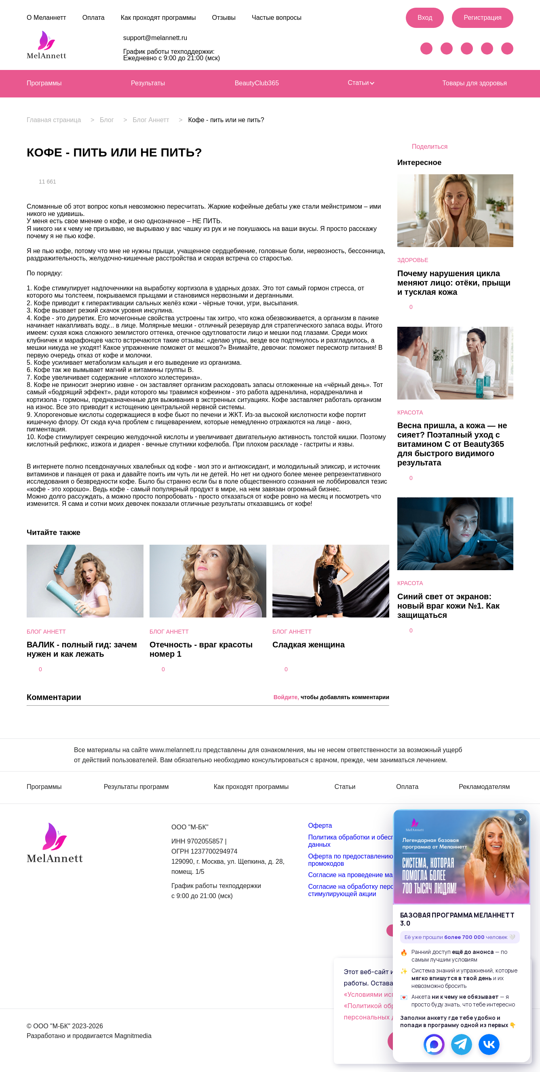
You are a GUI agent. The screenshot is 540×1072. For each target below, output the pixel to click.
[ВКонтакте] (489, 1044)
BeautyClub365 (257, 83)
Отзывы (224, 17)
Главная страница (54, 120)
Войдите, (286, 697)
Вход (425, 17)
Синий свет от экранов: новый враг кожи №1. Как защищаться (448, 606)
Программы (44, 83)
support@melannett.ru (155, 38)
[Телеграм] (461, 1044)
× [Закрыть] (520, 819)
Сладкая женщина (308, 644)
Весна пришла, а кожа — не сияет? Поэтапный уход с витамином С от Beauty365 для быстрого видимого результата (452, 444)
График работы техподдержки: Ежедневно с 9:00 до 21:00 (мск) (171, 54)
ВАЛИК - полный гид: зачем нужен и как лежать (82, 649)
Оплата (93, 17)
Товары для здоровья (474, 83)
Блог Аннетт (157, 120)
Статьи (361, 83)
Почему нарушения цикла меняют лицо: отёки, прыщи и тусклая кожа (453, 282)
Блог (110, 120)
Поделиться (429, 146)
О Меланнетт (46, 17)
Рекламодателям (484, 787)
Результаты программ (136, 787)
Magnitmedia (133, 1035)
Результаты (148, 83)
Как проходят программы (158, 17)
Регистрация (483, 17)
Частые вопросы (277, 17)
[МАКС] (434, 1044)
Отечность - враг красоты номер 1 (201, 649)
